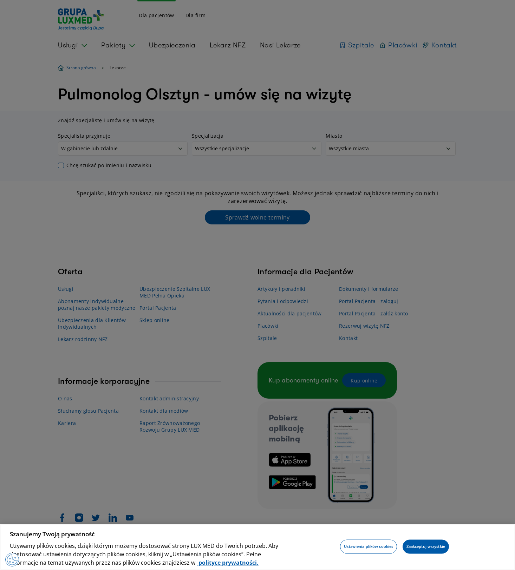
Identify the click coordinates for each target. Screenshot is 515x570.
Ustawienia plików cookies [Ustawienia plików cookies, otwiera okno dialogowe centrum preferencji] (368, 546)
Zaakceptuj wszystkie (425, 546)
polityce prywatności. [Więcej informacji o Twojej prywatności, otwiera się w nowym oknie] (228, 562)
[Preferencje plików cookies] (12, 559)
